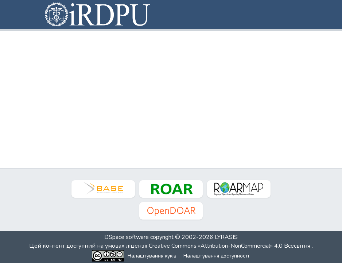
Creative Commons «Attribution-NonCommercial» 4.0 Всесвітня (230, 246)
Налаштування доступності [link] (216, 255)
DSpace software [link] (126, 237)
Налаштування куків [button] (152, 255)
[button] (98, 14)
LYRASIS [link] (226, 237)
